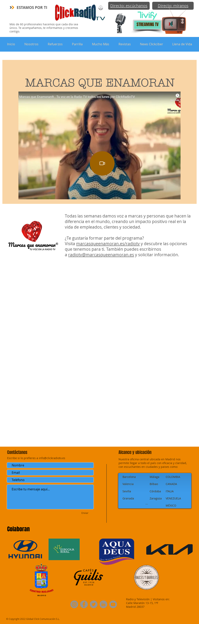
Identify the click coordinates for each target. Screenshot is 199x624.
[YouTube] (113, 604)
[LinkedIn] (103, 604)
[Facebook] (84, 604)
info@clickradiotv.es (52, 458)
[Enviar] (85, 513)
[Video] (102, 163)
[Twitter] (94, 604)
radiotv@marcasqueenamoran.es (101, 254)
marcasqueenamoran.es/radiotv (108, 243)
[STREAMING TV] (147, 25)
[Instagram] (74, 604)
